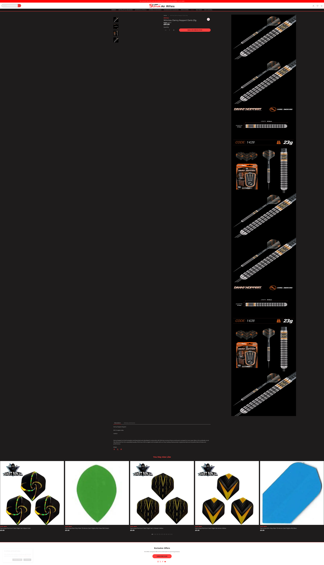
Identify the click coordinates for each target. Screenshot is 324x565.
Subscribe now (162, 556)
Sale (192, 9)
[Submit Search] (19, 5)
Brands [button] (114, 9)
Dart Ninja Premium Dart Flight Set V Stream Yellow (146, 528)
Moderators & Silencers (171, 9)
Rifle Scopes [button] (185, 9)
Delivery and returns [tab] (129, 423)
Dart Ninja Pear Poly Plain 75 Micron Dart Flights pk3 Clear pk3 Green (87, 528)
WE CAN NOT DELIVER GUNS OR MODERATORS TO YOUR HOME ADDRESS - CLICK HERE (162, 1)
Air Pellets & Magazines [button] (126, 9)
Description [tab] (117, 423)
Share (115, 447)
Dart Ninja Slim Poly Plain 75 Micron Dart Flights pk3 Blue (278, 528)
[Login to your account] (313, 6)
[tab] (152, 534)
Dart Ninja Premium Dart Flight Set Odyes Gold (15, 528)
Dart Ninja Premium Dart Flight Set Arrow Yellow (210, 528)
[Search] (11, 5)
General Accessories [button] (155, 9)
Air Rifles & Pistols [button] (140, 9)
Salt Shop (199, 9)
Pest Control (208, 9)
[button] (317, 6)
